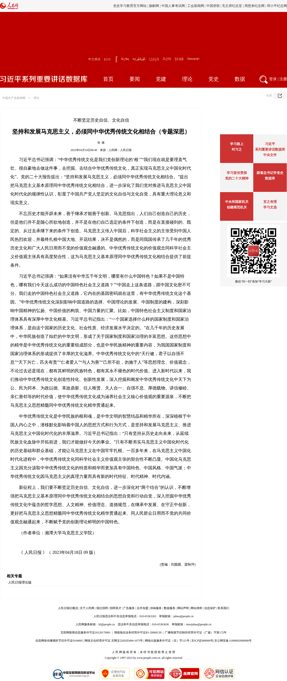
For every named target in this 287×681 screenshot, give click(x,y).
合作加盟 (142, 608)
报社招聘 (102, 608)
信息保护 (210, 608)
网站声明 (183, 608)
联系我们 (223, 608)
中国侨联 (213, 6)
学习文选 (270, 207)
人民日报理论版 (20, 582)
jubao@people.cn (183, 616)
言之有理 (270, 202)
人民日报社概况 (68, 608)
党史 (213, 79)
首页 (108, 79)
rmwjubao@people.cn (198, 624)
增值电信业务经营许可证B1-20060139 (137, 632)
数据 (240, 79)
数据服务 (169, 608)
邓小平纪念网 (277, 6)
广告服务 (129, 608)
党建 (161, 79)
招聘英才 (115, 608)
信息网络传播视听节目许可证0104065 (59, 640)
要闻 (134, 79)
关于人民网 (87, 608)
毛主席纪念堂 (232, 6)
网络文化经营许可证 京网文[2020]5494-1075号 (114, 640)
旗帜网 (154, 6)
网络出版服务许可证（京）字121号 (167, 640)
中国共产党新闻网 (13, 98)
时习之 (237, 149)
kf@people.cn (107, 624)
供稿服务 (156, 608)
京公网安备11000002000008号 (233, 640)
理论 (187, 79)
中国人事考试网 (173, 6)
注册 (283, 79)
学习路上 (236, 144)
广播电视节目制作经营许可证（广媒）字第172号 (195, 632)
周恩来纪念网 (254, 6)
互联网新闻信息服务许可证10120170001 (86, 632)
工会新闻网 (195, 6)
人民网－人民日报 (120, 150)
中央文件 (270, 155)
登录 (273, 79)
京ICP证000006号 (202, 640)
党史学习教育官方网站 (130, 6)
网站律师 (196, 608)
